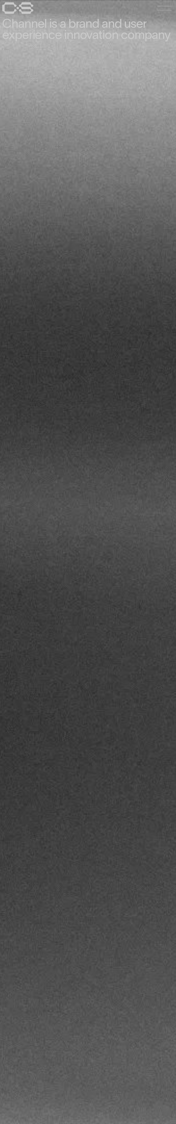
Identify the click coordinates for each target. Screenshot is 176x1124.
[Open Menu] (164, 8)
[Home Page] (17, 13)
